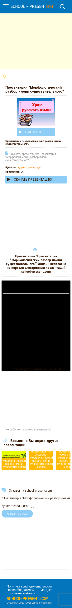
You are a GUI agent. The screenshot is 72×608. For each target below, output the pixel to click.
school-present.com (27, 599)
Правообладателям (21, 590)
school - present (32, 6)
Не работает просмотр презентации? (28, 429)
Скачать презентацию (29, 179)
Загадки (46, 590)
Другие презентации (29, 167)
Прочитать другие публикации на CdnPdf (36, 369)
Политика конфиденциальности (29, 586)
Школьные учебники (21, 593)
